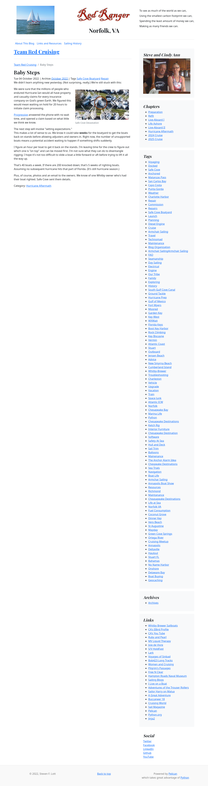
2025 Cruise (155, 139)
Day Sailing (155, 262)
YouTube (148, 757)
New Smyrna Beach (160, 363)
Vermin (152, 340)
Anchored (154, 173)
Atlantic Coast (156, 344)
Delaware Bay (156, 572)
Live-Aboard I (156, 120)
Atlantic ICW (155, 402)
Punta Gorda (156, 189)
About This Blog (24, 43)
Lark (151, 652)
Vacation (153, 390)
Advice (152, 359)
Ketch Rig (154, 425)
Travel (152, 235)
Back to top (104, 774)
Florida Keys (155, 324)
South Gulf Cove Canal (161, 289)
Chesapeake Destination (163, 433)
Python (152, 417)
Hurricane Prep (157, 297)
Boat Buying (155, 576)
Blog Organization (159, 247)
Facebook (149, 745)
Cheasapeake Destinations (164, 499)
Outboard (154, 351)
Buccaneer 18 (156, 699)
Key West (153, 317)
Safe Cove (154, 169)
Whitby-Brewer (157, 371)
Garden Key (155, 313)
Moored (153, 309)
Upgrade (153, 386)
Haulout (153, 553)
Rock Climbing (157, 332)
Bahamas (154, 561)
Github (147, 753)
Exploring (154, 282)
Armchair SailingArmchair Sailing (168, 251)
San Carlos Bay (157, 181)
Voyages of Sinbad (159, 656)
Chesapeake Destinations (163, 421)
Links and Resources (49, 43)
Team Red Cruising (36, 51)
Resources (154, 487)
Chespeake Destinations (163, 464)
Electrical (153, 266)
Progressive (21, 115)
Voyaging (154, 162)
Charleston (155, 379)
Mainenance (155, 456)
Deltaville (154, 549)
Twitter (147, 741)
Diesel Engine (156, 224)
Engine (152, 270)
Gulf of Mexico (157, 301)
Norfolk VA (154, 506)
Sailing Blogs (156, 680)
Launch (152, 216)
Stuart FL (153, 557)
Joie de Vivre (155, 645)
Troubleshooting (158, 375)
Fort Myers (154, 305)
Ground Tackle (157, 293)
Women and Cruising (161, 664)
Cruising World (157, 703)
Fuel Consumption (159, 510)
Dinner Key (155, 518)
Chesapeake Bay (158, 410)
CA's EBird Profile (158, 629)
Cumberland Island (159, 367)
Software (153, 437)
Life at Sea (154, 503)
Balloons (153, 452)
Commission (155, 204)
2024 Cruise (155, 135)
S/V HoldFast (156, 649)
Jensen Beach (156, 355)
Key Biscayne (156, 336)
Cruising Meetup (158, 541)
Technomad (155, 239)
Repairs (152, 208)
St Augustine (156, 526)
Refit (151, 116)
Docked (152, 166)
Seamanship (155, 258)
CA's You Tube (156, 633)
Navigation (155, 472)
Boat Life (153, 475)
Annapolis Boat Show (161, 483)
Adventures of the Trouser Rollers (168, 687)
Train (151, 394)
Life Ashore (155, 123)
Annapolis (154, 545)
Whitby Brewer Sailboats (163, 625)
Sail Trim (153, 448)
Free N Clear (155, 672)
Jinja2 (151, 718)
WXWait (153, 320)
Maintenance (156, 243)
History (152, 286)
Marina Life (155, 413)
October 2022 (60, 78)
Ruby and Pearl (157, 637)
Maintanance (156, 495)
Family (152, 278)
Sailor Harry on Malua (161, 691)
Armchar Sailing (158, 479)
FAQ (150, 255)
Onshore (153, 568)
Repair (105, 78)
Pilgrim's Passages (159, 668)
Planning (153, 220)
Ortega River (156, 537)
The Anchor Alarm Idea (162, 460)
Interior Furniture (159, 429)
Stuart (152, 348)
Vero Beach (155, 522)
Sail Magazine (156, 707)
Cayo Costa (155, 185)
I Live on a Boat (157, 683)
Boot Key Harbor (158, 328)
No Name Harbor (158, 565)
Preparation (155, 112)
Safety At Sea (156, 441)
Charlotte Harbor (158, 197)
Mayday (153, 530)
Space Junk (154, 398)
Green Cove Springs (160, 534)
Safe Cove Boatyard (88, 78)
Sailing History (72, 43)
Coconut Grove (157, 514)
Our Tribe (154, 274)
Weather (153, 193)
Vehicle (152, 382)
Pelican (152, 711)
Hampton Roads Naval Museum (167, 676)
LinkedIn (148, 749)
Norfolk (152, 406)
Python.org (155, 714)
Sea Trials (154, 468)
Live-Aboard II (156, 127)
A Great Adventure (159, 695)
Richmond (154, 491)
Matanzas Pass (157, 177)
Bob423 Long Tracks (160, 660)
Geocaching (155, 580)
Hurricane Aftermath (38, 186)
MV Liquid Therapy (159, 641)
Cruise (152, 228)
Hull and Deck (156, 444)
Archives (153, 603)
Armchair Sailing (158, 231)
